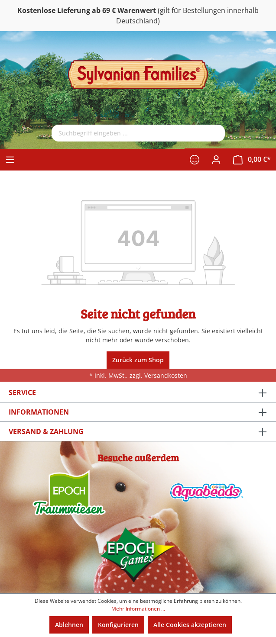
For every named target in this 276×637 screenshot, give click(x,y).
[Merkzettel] (195, 160)
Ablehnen (69, 625)
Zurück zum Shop (138, 360)
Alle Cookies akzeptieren (189, 625)
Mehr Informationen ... (138, 608)
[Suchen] (214, 133)
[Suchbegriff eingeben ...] (128, 133)
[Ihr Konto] (216, 160)
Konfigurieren (118, 625)
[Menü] (10, 160)
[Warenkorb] (252, 159)
